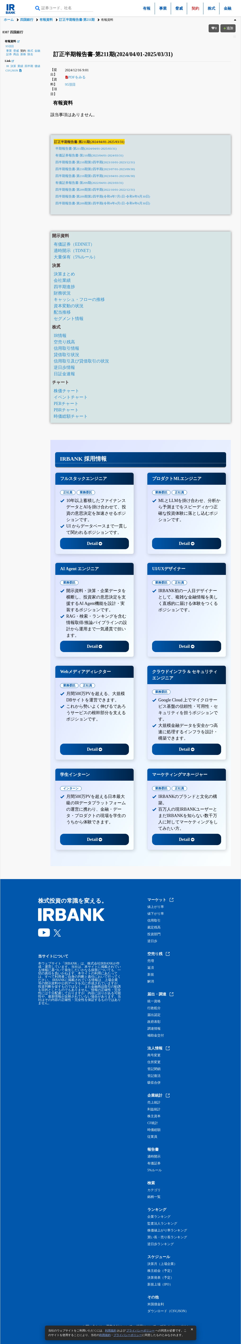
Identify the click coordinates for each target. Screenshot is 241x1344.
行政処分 (154, 1008)
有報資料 (46, 19)
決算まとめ (64, 274)
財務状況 (62, 293)
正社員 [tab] (67, 492)
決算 (13, 66)
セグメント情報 (68, 318)
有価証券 (154, 1163)
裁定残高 (154, 927)
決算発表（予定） (160, 1277)
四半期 (29, 66)
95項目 (9, 46)
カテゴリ (154, 1190)
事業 (163, 8)
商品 (16, 54)
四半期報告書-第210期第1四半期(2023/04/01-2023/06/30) (95, 176)
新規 (150, 974)
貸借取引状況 (66, 354)
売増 (150, 961)
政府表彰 (154, 1022)
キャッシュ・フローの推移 (79, 299)
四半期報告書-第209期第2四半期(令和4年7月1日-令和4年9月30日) (102, 196)
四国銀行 (26, 19)
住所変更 (154, 1062)
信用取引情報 (66, 348)
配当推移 (62, 312)
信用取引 (154, 920)
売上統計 (154, 1102)
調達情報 (154, 1028)
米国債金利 (155, 1304)
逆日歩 (152, 941)
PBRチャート (66, 410)
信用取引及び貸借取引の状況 (81, 361)
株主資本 (154, 1116)
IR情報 (60, 335)
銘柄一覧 (154, 1197)
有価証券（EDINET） (74, 244)
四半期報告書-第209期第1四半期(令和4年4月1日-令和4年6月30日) (102, 203)
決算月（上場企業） (162, 1264)
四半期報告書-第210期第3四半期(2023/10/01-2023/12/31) (95, 162)
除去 (30, 54)
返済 (150, 967)
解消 (150, 981)
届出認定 (154, 1015)
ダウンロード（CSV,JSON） (167, 1311)
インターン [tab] (71, 788)
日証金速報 (64, 373)
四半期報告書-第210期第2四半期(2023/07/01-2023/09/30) (95, 169)
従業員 (152, 1136)
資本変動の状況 (68, 305)
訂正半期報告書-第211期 (77, 19)
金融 (227, 8)
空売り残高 (64, 342)
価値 (37, 66)
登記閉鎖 (154, 1069)
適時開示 (154, 1156)
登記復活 (154, 1076)
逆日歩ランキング (160, 1244)
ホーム (9, 19)
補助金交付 (155, 1035)
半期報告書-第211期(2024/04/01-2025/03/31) (86, 148)
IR (7, 66)
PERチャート (66, 403)
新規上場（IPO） (160, 1284)
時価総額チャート (71, 416)
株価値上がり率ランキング (167, 1230)
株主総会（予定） (160, 1270)
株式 (211, 8)
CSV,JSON (13, 70)
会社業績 (62, 280)
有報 (146, 8)
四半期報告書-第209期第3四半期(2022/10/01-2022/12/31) (95, 189)
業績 (20, 66)
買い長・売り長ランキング (167, 1237)
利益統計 (154, 1109)
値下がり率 (155, 913)
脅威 (179, 8)
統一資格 (154, 1001)
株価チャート (66, 390)
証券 (9, 54)
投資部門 (154, 934)
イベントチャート (71, 397)
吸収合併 (154, 1082)
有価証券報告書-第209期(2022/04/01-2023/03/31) (89, 183)
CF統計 (152, 1123)
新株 (23, 54)
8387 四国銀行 (12, 32)
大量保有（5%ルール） (76, 257)
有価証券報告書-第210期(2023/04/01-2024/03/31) (89, 155)
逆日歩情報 (64, 367)
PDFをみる (76, 77)
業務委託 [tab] (86, 492)
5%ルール (154, 1170)
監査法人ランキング (162, 1223)
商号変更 (154, 1055)
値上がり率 (155, 907)
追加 (228, 28)
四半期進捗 (64, 286)
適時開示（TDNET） (73, 250)
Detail (94, 543)
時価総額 (154, 1130)
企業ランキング (159, 1216)
